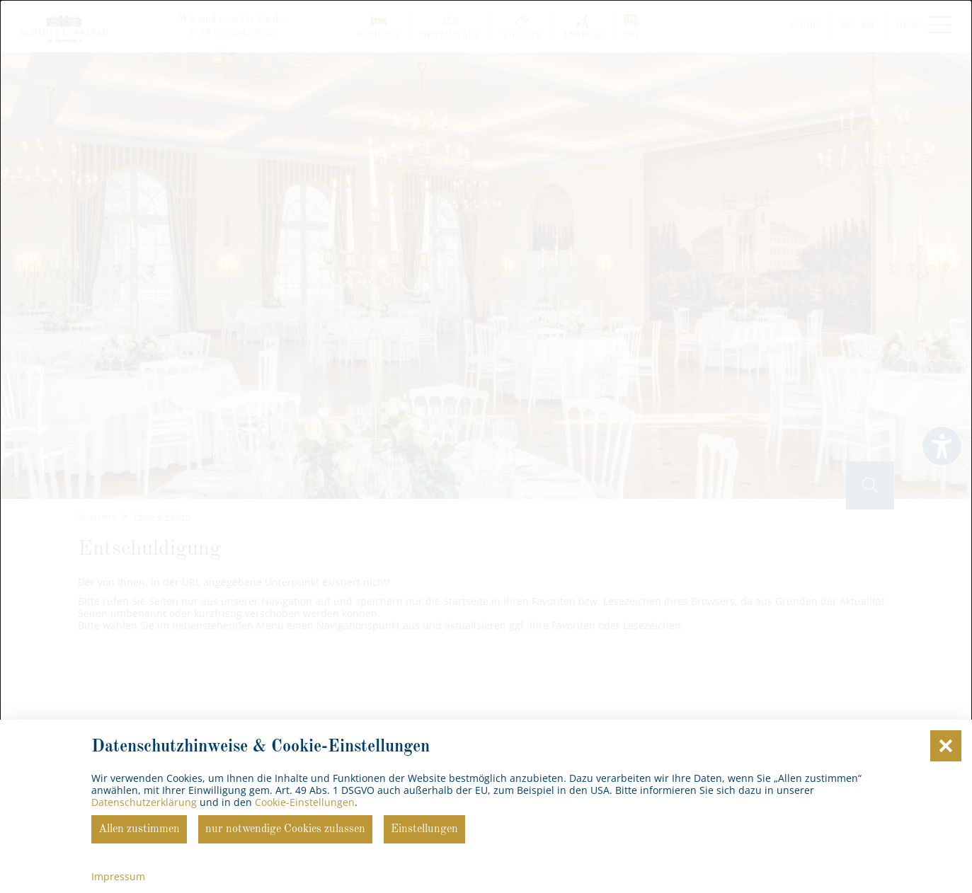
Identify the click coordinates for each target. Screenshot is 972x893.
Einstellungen (424, 829)
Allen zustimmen (139, 829)
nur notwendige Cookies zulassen (285, 829)
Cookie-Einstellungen (305, 802)
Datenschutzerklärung (144, 802)
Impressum (118, 876)
